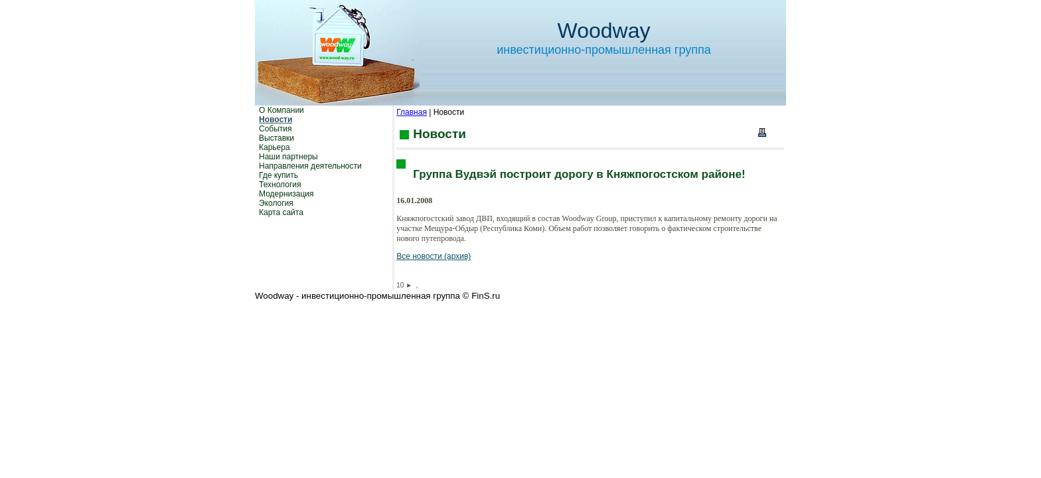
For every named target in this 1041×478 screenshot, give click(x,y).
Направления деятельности (310, 166)
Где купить (278, 175)
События (275, 128)
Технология (280, 184)
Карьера (274, 147)
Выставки (276, 138)
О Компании (281, 110)
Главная (411, 112)
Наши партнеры (288, 156)
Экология (276, 203)
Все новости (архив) (433, 256)
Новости (275, 119)
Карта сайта (281, 212)
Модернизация (286, 194)
